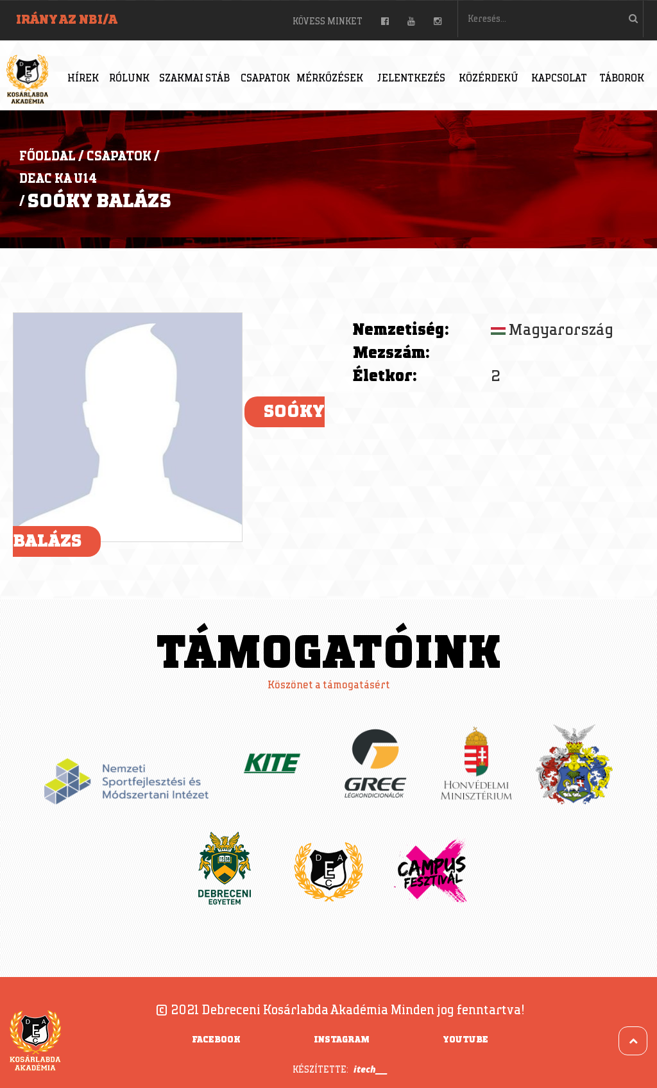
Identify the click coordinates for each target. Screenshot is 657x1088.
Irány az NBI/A (66, 19)
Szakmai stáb (194, 78)
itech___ (371, 1069)
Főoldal (47, 156)
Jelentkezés (411, 78)
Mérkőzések (329, 78)
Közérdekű (488, 78)
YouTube (465, 1039)
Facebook (216, 1039)
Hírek (83, 78)
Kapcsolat (559, 78)
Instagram (342, 1039)
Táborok (621, 78)
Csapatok (265, 78)
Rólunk (129, 78)
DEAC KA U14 (58, 179)
